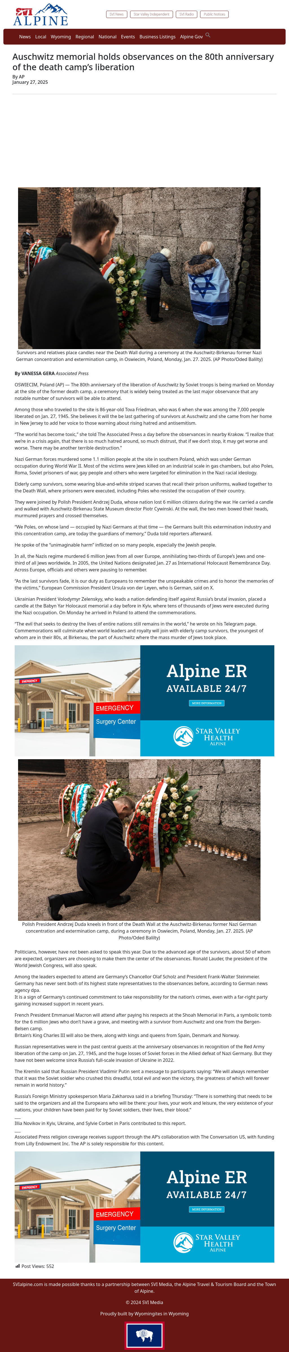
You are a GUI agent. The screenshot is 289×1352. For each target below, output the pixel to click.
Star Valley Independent (152, 14)
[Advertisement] (144, 138)
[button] (208, 34)
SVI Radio (186, 14)
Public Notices (214, 14)
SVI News (117, 14)
